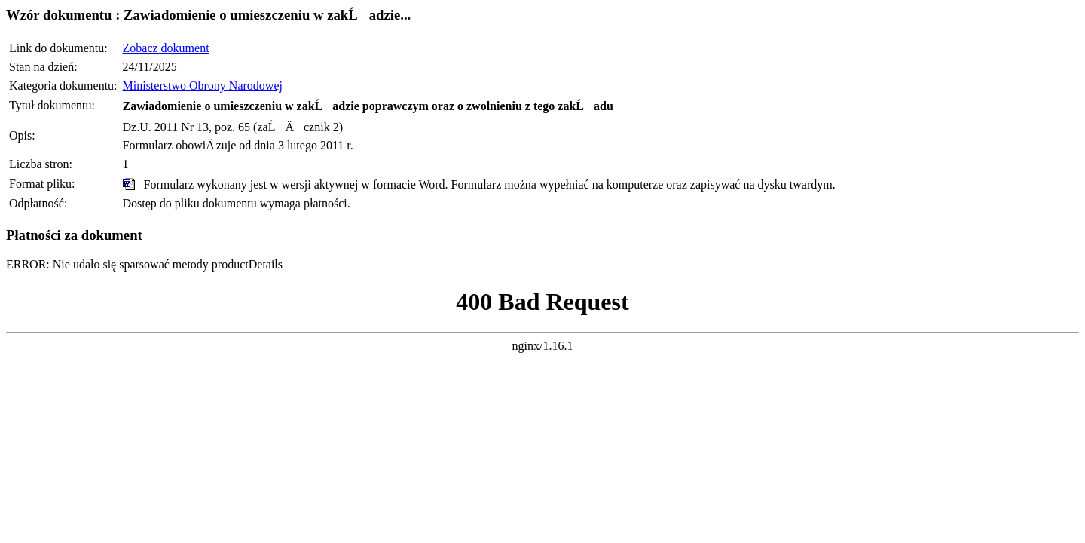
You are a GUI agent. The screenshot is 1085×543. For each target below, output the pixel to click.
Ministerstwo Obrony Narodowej (203, 85)
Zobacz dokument (166, 47)
